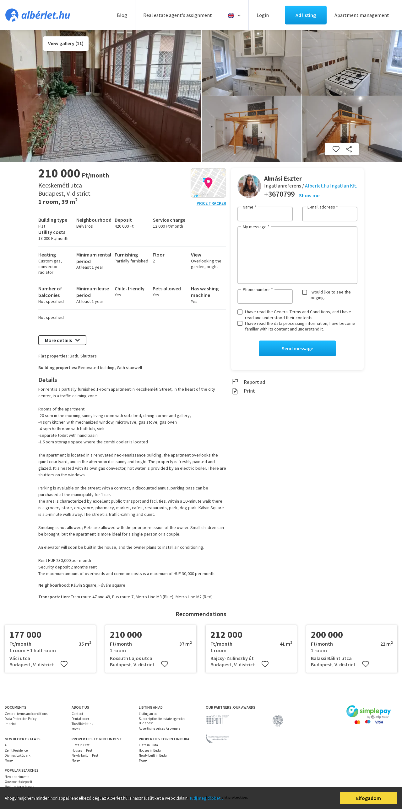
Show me (309, 195)
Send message (297, 348)
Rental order (80, 718)
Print (243, 391)
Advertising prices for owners (159, 728)
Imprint (10, 724)
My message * (256, 227)
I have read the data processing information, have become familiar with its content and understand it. (300, 326)
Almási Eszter (283, 178)
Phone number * (258, 289)
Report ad (248, 382)
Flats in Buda (148, 745)
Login (263, 15)
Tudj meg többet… (207, 798)
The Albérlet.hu (82, 724)
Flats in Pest (81, 745)
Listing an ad (148, 713)
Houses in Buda (150, 750)
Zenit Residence (16, 750)
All (6, 745)
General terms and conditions (26, 713)
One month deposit (18, 782)
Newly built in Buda (153, 755)
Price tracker (211, 203)
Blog (122, 15)
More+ (76, 729)
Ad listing (306, 15)
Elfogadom (368, 798)
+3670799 (279, 194)
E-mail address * (322, 207)
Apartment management (361, 15)
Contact (77, 713)
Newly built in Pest (85, 755)
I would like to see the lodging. (330, 294)
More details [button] (62, 340)
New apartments (17, 777)
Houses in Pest (82, 750)
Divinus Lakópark (17, 755)
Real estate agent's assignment (177, 15)
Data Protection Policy (20, 718)
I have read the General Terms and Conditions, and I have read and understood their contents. (298, 314)
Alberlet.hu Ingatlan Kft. (331, 185)
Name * (249, 207)
